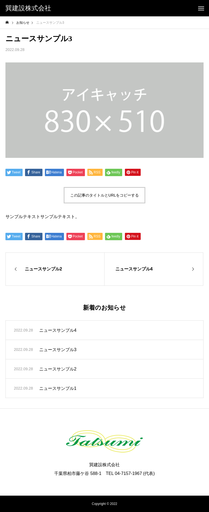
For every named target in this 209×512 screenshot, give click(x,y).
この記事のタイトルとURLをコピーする (104, 195)
